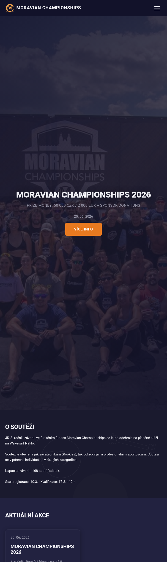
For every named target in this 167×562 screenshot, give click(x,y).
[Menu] (157, 8)
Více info (83, 229)
